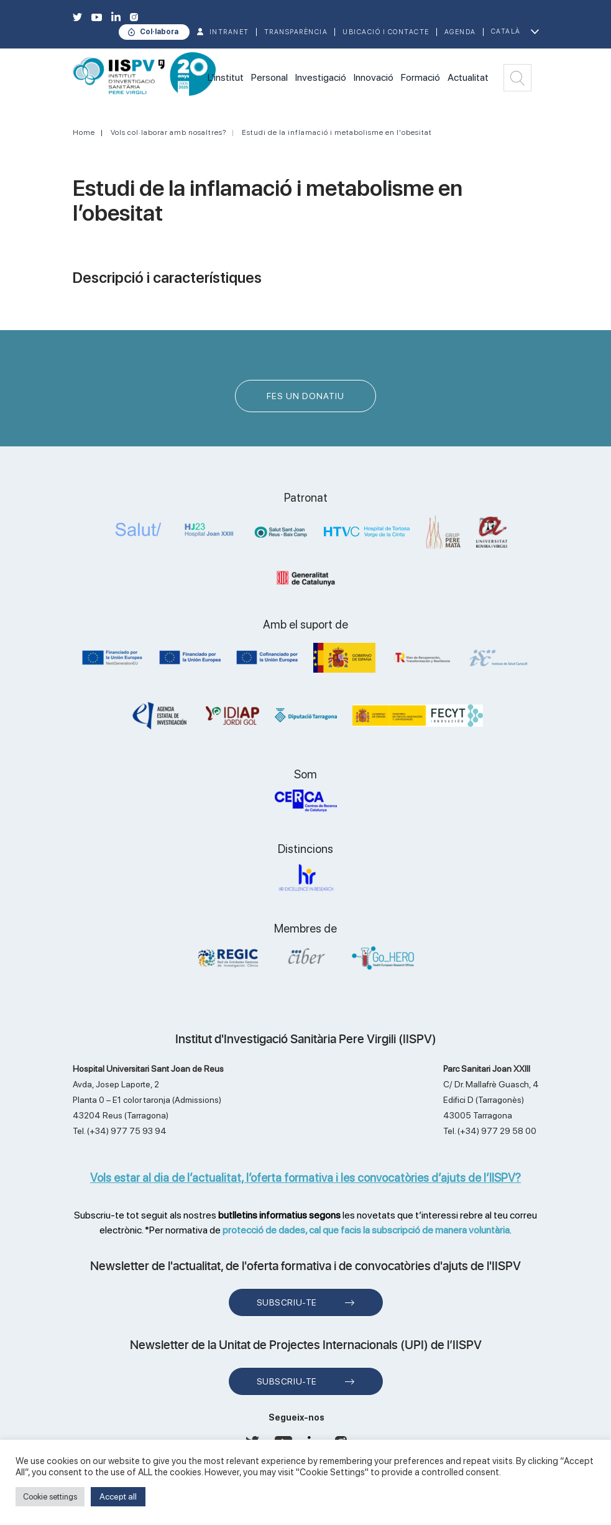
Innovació (373, 77)
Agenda (460, 32)
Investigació (320, 77)
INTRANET (229, 32)
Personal (269, 77)
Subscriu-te (287, 1302)
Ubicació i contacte (386, 32)
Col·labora (159, 31)
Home (84, 132)
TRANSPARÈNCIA (296, 32)
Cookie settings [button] (50, 1496)
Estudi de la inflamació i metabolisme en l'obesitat (337, 132)
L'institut (226, 77)
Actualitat (468, 77)
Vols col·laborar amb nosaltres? (168, 132)
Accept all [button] (118, 1496)
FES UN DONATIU (305, 396)
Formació (420, 77)
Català (506, 31)
